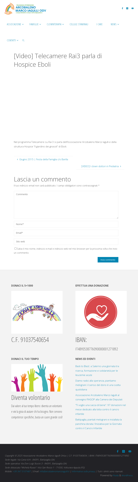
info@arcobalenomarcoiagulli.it (54, 471)
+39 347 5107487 (22, 471)
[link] (23, 40)
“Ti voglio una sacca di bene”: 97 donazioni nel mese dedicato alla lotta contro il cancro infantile (100, 409)
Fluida (115, 475)
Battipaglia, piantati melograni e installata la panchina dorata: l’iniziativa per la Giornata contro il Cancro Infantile (98, 424)
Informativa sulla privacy (83, 471)
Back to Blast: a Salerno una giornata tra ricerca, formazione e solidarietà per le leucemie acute (97, 371)
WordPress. (127, 475)
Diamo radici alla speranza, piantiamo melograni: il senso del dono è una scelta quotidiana (97, 385)
